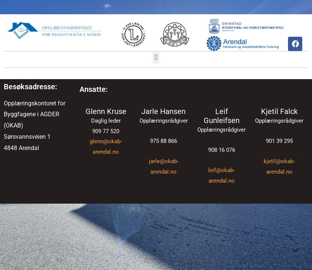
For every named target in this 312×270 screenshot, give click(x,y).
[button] (155, 57)
